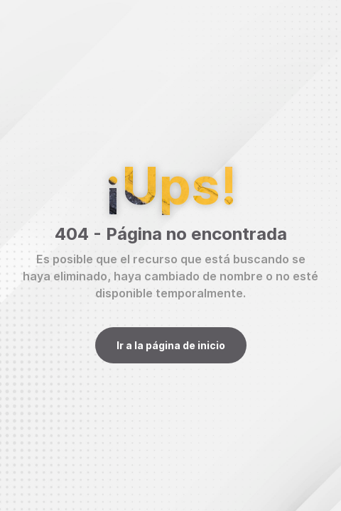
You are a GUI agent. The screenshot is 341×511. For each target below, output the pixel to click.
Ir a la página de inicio (171, 345)
